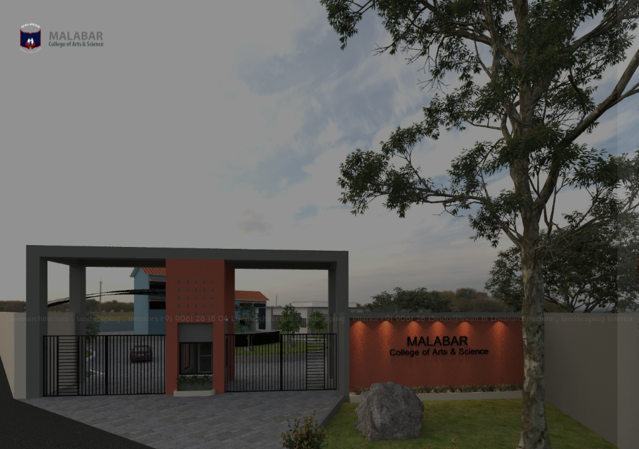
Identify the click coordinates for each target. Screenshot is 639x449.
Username (418, 108)
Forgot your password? (575, 230)
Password (417, 170)
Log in (507, 266)
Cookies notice (507, 405)
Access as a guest (507, 348)
